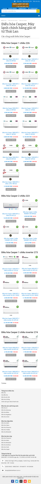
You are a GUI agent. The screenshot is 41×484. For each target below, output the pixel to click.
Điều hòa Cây (36, 1)
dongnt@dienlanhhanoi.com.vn (12, 470)
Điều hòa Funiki (5, 447)
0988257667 (22, 8)
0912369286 (30, 466)
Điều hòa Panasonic (6, 427)
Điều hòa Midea (5, 412)
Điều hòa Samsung (6, 410)
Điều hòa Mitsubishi (6, 432)
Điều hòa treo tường (12, 20)
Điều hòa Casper (23, 20)
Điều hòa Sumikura (6, 445)
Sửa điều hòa (4, 395)
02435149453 (12, 8)
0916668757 (23, 466)
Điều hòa (19, 1)
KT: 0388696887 (33, 8)
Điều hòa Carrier (5, 416)
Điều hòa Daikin (5, 423)
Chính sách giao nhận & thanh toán (9, 401)
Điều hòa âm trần (27, 1)
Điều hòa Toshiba (5, 429)
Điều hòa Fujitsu (5, 425)
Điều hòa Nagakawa (6, 414)
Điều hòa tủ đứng (5, 399)
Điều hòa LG (4, 408)
